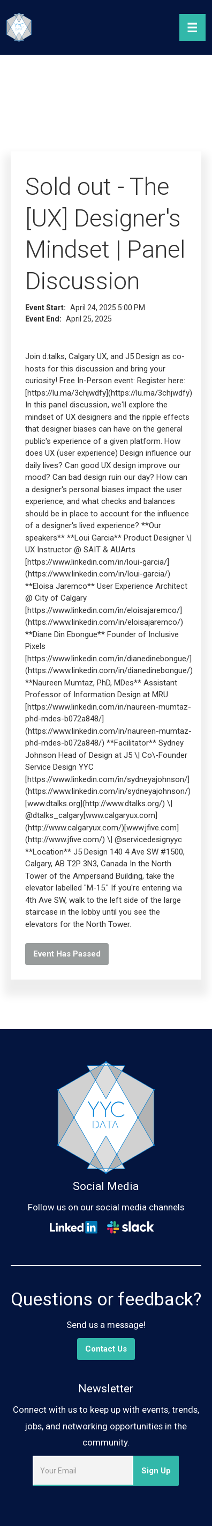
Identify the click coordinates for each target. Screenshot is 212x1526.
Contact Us (106, 1349)
